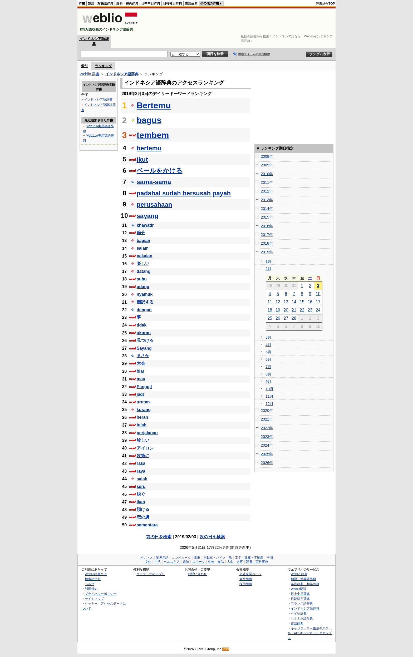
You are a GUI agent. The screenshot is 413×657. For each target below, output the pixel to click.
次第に (143, 455)
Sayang (144, 348)
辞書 (82, 3)
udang (143, 286)
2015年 (267, 217)
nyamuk (145, 294)
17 (318, 302)
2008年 (267, 156)
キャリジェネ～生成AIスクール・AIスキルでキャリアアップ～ (310, 633)
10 (318, 294)
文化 (148, 561)
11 (269, 302)
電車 (197, 557)
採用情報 (245, 584)
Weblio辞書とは (96, 574)
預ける (143, 509)
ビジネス (146, 557)
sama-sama (154, 181)
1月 (268, 261)
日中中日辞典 (150, 3)
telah (141, 425)
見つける (145, 340)
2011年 (267, 182)
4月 (268, 345)
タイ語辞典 (299, 613)
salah (142, 479)
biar (140, 371)
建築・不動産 (253, 557)
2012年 (267, 191)
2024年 (267, 445)
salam (143, 248)
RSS (226, 649)
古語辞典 (191, 3)
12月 (269, 404)
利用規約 (91, 588)
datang (143, 271)
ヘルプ (89, 584)
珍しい (143, 440)
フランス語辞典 (302, 603)
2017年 (267, 235)
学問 (270, 557)
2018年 (267, 243)
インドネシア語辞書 (98, 99)
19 (278, 310)
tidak (141, 325)
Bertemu (154, 105)
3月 (268, 337)
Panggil (144, 386)
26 (278, 318)
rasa (141, 463)
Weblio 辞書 (90, 74)
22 (302, 310)
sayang (148, 215)
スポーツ (198, 561)
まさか (143, 355)
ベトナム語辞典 (302, 618)
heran (142, 417)
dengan (144, 310)
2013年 (267, 200)
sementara (147, 525)
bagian (143, 240)
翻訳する (145, 302)
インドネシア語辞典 (122, 74)
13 (286, 302)
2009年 (267, 165)
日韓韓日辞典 (172, 3)
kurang (144, 409)
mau (141, 379)
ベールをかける (160, 170)
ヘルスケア (172, 561)
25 (269, 318)
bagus (149, 120)
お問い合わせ (197, 574)
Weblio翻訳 (298, 588)
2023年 (267, 436)
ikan (141, 502)
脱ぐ (141, 494)
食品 (221, 561)
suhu (142, 279)
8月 (268, 374)
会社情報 (245, 579)
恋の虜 (143, 517)
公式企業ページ (250, 574)
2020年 (267, 410)
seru (141, 486)
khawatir (145, 225)
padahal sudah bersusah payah (184, 193)
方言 (240, 561)
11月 (269, 396)
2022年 (267, 428)
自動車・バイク (214, 557)
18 (269, 310)
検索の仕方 (93, 579)
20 (286, 310)
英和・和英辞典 (127, 3)
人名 (230, 561)
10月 (269, 389)
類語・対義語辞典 (100, 3)
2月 (268, 268)
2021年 (267, 419)
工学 (238, 557)
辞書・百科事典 (257, 561)
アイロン (145, 448)
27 (286, 318)
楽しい (143, 263)
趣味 (186, 561)
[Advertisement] (239, 21)
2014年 (267, 208)
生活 (157, 561)
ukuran (144, 332)
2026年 (267, 463)
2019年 (267, 252)
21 (294, 310)
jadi (140, 394)
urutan (143, 402)
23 (310, 310)
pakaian (145, 256)
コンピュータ (181, 557)
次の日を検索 (212, 537)
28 (294, 318)
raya (141, 471)
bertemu (149, 148)
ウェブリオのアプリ (150, 574)
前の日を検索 (158, 537)
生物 (211, 561)
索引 (84, 66)
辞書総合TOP (325, 4)
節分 (141, 232)
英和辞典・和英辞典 (305, 584)
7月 (268, 367)
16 (310, 302)
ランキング (103, 66)
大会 (141, 363)
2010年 (267, 174)
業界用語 (162, 557)
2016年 (267, 226)
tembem (153, 135)
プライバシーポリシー (100, 593)
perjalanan (147, 433)
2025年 (267, 454)
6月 (268, 359)
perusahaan (154, 204)
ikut (142, 159)
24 (318, 310)
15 (302, 302)
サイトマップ (94, 598)
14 (294, 302)
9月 (268, 381)
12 (278, 302)
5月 (268, 352)
